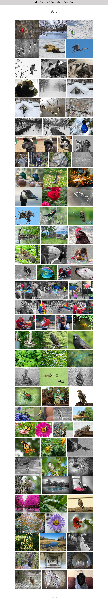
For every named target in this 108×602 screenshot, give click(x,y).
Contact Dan (68, 2)
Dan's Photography (53, 2)
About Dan (39, 2)
